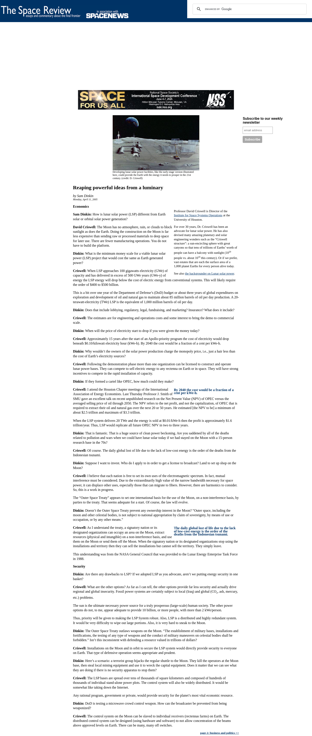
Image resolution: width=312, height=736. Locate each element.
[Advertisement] (130, 59)
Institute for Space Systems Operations (198, 215)
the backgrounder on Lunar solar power (209, 273)
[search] (249, 9)
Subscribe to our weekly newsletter (263, 120)
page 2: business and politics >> (219, 732)
